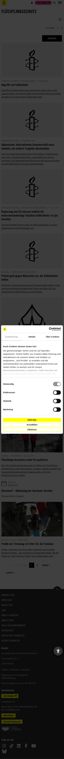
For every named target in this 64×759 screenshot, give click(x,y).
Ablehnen (32, 429)
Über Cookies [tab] (52, 337)
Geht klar (31, 420)
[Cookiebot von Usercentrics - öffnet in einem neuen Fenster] (49, 329)
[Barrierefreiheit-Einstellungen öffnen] (58, 651)
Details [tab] (32, 337)
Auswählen (32, 424)
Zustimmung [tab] (11, 337)
